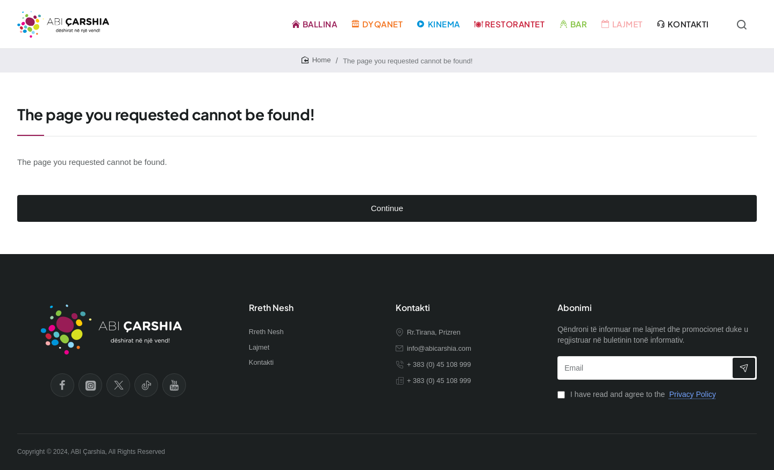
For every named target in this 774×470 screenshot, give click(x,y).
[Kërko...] (741, 24)
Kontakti (413, 307)
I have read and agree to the (637, 394)
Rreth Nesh (271, 307)
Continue (387, 208)
